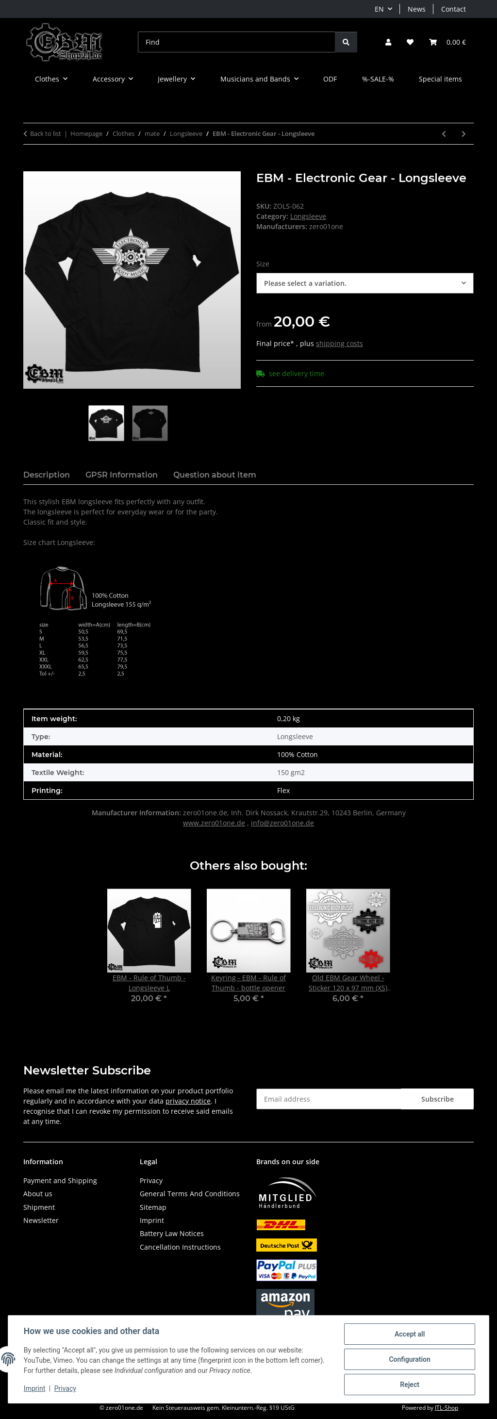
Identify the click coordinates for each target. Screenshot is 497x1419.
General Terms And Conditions (190, 1193)
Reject (409, 1384)
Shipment (39, 1207)
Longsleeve (308, 216)
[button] (388, 42)
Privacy (65, 1389)
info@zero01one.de (282, 822)
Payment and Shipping (60, 1180)
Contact (453, 9)
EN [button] (379, 9)
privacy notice (188, 1101)
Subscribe (437, 1099)
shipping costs (339, 343)
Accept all (410, 1334)
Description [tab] (46, 474)
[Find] (236, 42)
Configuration (409, 1359)
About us (37, 1193)
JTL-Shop (446, 1407)
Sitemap (153, 1207)
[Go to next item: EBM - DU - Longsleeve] (464, 133)
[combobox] (365, 283)
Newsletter (41, 1220)
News (417, 9)
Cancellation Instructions (180, 1247)
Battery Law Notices (172, 1233)
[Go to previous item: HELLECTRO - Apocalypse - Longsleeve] (444, 133)
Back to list (45, 133)
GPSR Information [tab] (121, 474)
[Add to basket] (31, 166)
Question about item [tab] (214, 474)
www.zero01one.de (214, 822)
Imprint (34, 1389)
